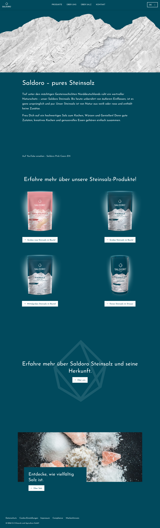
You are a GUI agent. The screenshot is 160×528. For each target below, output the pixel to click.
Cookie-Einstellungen (29, 518)
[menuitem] (71, 5)
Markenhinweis (72, 518)
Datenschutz (11, 518)
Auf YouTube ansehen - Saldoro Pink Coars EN (46, 156)
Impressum (45, 518)
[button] (57, 5)
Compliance (58, 518)
